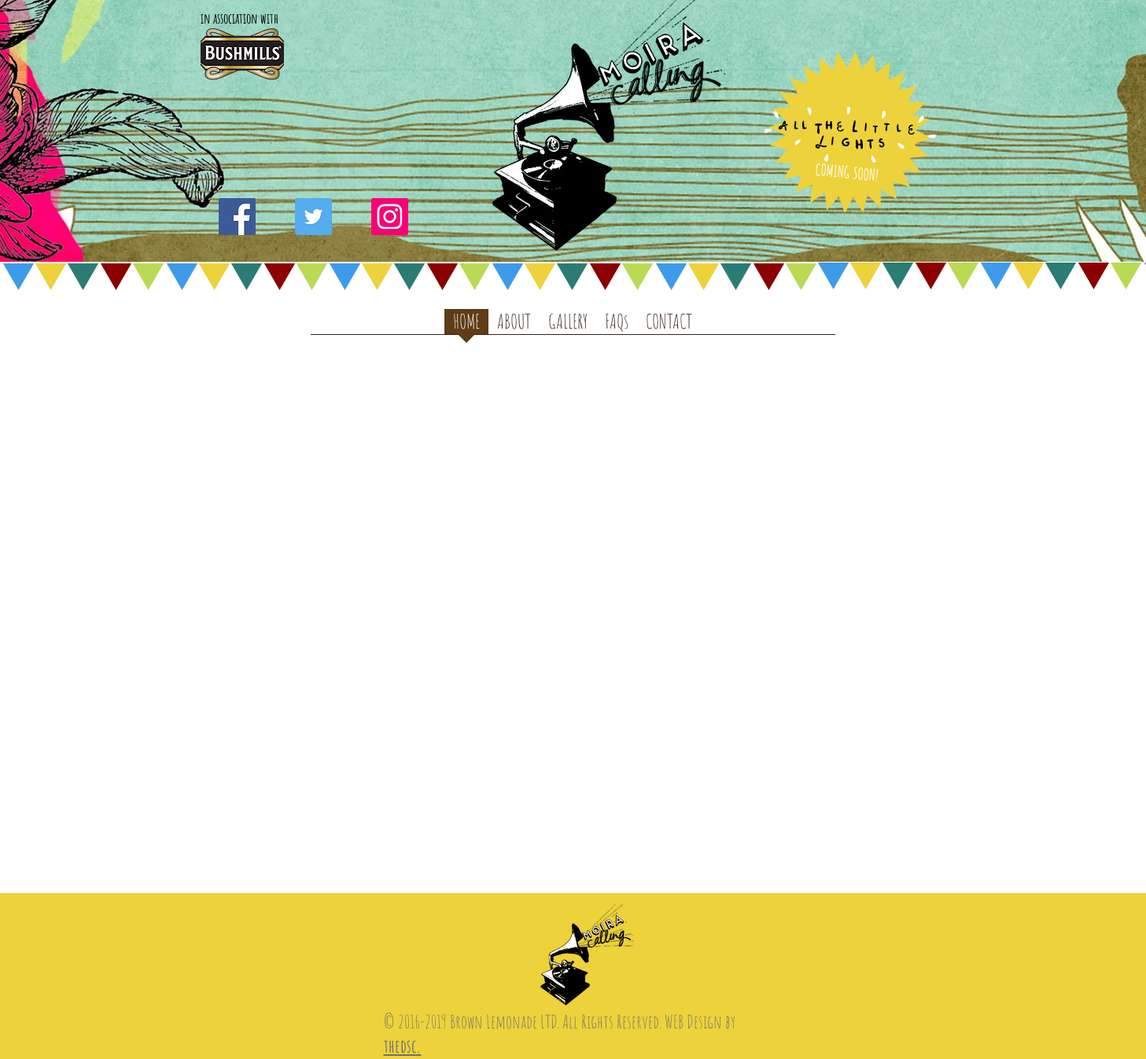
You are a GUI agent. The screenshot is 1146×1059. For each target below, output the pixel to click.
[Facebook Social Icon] (237, 216)
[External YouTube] (574, 566)
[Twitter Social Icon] (313, 216)
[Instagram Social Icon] (389, 216)
